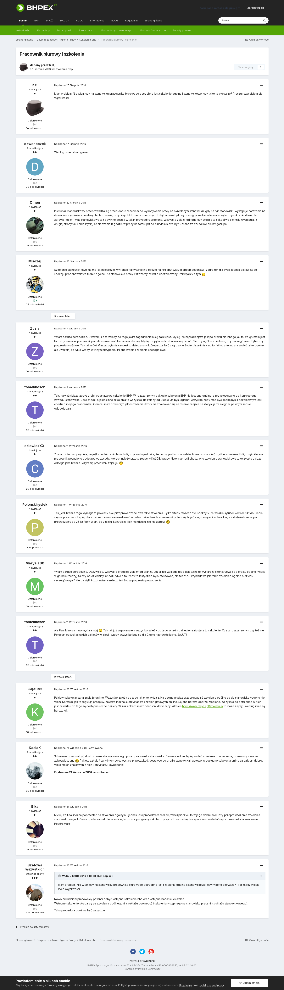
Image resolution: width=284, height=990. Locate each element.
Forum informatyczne (153, 30)
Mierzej (34, 261)
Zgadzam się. (249, 982)
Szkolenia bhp (63, 69)
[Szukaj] (239, 20)
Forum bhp (43, 30)
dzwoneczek (35, 144)
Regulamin (131, 20)
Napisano (70, 85)
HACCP (64, 20)
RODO (79, 20)
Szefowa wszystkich (35, 867)
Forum (23, 22)
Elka (34, 806)
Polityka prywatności (142, 960)
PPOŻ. (49, 20)
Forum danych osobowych (117, 30)
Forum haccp (86, 30)
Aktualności (23, 30)
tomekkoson (34, 387)
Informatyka (97, 20)
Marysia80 (34, 563)
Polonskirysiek (34, 504)
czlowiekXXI (34, 446)
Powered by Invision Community (142, 968)
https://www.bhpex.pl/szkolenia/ (202, 706)
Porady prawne (182, 30)
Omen (35, 202)
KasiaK (35, 748)
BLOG (114, 20)
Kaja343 (35, 689)
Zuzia (35, 328)
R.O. (51, 65)
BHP (36, 20)
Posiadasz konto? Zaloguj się (219, 7)
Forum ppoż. (64, 30)
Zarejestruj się (256, 7)
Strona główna (153, 20)
